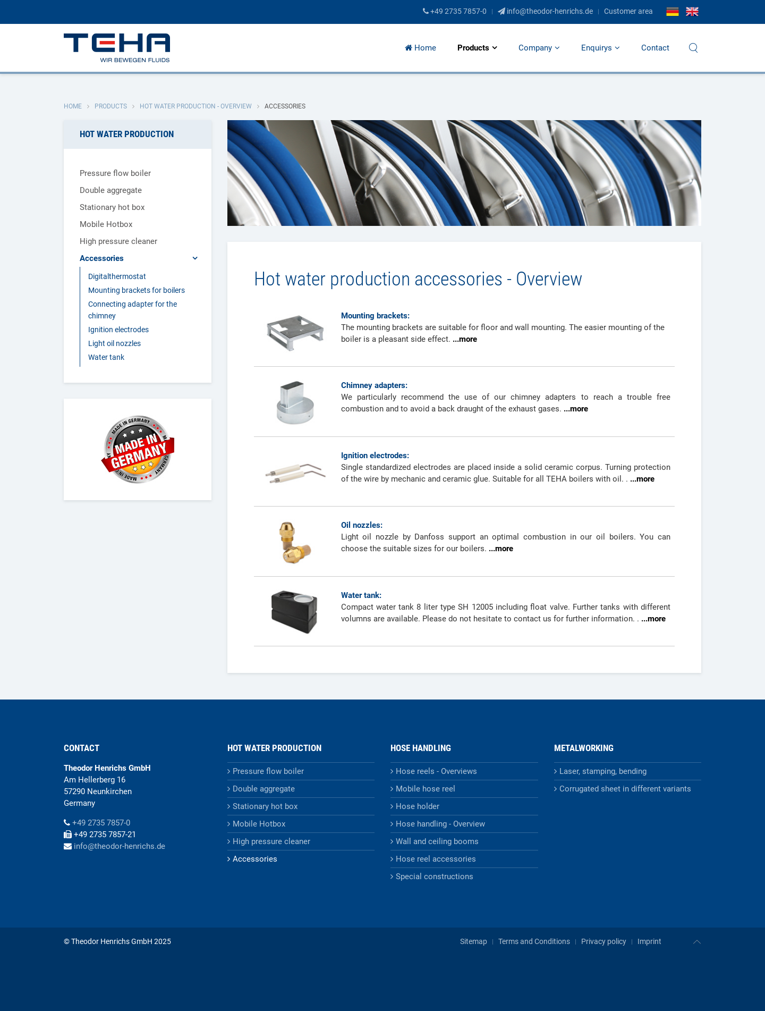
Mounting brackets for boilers (136, 290)
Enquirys (596, 48)
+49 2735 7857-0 (455, 11)
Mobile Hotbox (106, 224)
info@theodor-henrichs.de (545, 11)
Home (420, 48)
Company (535, 48)
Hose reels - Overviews (436, 771)
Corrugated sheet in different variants (625, 789)
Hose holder (417, 806)
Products (473, 48)
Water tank (106, 357)
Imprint (649, 941)
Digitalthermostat (117, 276)
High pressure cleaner (118, 241)
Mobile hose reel (425, 789)
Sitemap (473, 941)
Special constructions (434, 876)
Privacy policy (603, 941)
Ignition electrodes (118, 329)
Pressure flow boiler (115, 173)
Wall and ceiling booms (437, 841)
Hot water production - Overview (196, 106)
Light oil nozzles (114, 343)
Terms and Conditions (534, 941)
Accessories (102, 258)
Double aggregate (111, 190)
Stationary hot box (112, 207)
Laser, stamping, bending (603, 771)
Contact (655, 48)
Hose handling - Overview (440, 824)
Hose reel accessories (436, 859)
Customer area (628, 11)
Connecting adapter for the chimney (132, 310)
